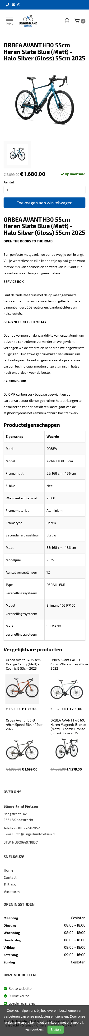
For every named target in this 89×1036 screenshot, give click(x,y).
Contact (10, 877)
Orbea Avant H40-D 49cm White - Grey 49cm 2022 (70, 664)
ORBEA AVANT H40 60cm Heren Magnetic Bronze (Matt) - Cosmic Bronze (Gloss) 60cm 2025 (70, 726)
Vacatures (12, 891)
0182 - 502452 (29, 828)
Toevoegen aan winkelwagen (44, 202)
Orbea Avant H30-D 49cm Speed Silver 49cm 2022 (25, 724)
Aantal (9, 182)
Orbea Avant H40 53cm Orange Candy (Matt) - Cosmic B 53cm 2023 (23, 664)
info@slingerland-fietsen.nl (35, 834)
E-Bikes (10, 884)
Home (8, 870)
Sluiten (56, 1029)
